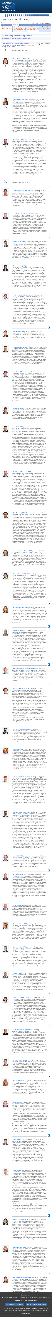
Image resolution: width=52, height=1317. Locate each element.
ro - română (44, 15)
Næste (16, 19)
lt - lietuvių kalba (32, 15)
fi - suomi (5, 16)
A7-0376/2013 (6, 28)
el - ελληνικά (17, 15)
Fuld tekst (26, 19)
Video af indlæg (45, 43)
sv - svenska (7, 16)
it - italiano (27, 15)
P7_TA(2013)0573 (45, 28)
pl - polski (40, 15)
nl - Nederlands (38, 15)
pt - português (42, 15)
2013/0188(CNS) (12, 23)
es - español (7, 15)
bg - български (5, 15)
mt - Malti (36, 15)
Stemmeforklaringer (32, 31)
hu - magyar (34, 15)
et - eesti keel (15, 15)
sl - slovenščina (48, 15)
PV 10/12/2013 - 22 (19, 28)
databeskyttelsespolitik (23, 1313)
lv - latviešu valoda (30, 15)
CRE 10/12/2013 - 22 (19, 29)
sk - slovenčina (46, 15)
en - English (19, 15)
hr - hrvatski (25, 15)
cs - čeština (9, 15)
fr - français (21, 15)
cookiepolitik (38, 1313)
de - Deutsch (13, 15)
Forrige (11, 19)
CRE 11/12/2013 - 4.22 (33, 29)
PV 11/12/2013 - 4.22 (32, 28)
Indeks (4, 19)
